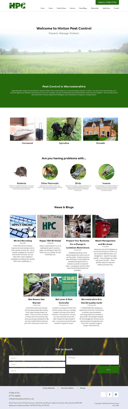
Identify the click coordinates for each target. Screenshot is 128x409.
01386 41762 (111, 2)
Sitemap (82, 388)
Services (72, 8)
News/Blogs (83, 8)
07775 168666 (14, 396)
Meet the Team (61, 8)
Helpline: (101, 2)
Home (42, 8)
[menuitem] (42, 8)
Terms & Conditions (67, 388)
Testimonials (94, 8)
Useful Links (106, 8)
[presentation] (81, 369)
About (51, 8)
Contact (116, 8)
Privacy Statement (49, 388)
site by (115, 405)
